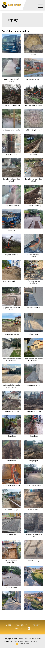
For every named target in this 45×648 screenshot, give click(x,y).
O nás (8, 625)
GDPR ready (24, 644)
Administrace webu (32, 641)
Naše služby (21, 625)
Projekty (35, 625)
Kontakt (18, 629)
